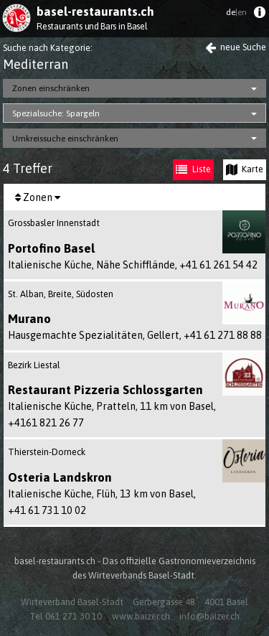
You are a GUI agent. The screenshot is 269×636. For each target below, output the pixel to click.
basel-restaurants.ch (95, 11)
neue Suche (235, 47)
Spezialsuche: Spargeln (56, 113)
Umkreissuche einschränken (65, 139)
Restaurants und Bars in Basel (92, 26)
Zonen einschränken (51, 88)
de (236, 12)
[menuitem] (259, 15)
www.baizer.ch (141, 616)
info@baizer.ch (209, 616)
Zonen (37, 197)
